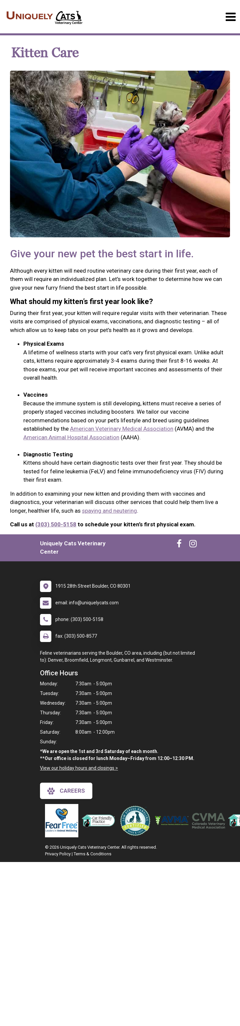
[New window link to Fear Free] (63, 820)
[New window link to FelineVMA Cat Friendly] (100, 820)
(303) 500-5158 (55, 524)
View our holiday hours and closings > (79, 768)
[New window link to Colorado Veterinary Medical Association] (210, 820)
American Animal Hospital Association (71, 437)
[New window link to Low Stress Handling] (136, 820)
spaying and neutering (109, 510)
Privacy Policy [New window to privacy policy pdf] (58, 853)
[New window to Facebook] (179, 545)
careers (66, 791)
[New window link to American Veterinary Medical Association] (173, 820)
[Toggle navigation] (230, 17)
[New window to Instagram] (193, 545)
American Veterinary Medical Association (121, 428)
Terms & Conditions (92, 853)
